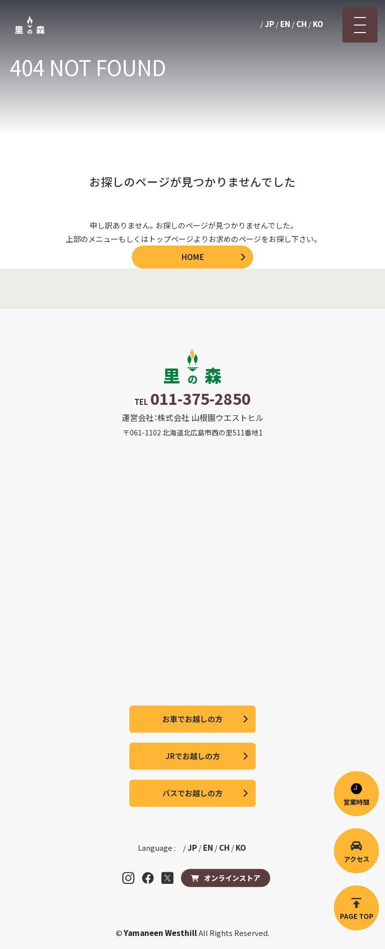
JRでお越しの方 (192, 756)
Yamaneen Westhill (161, 932)
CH (301, 24)
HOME (192, 257)
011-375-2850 (200, 398)
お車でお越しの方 (192, 719)
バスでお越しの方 (192, 793)
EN (285, 24)
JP (269, 24)
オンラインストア (232, 878)
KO (318, 24)
